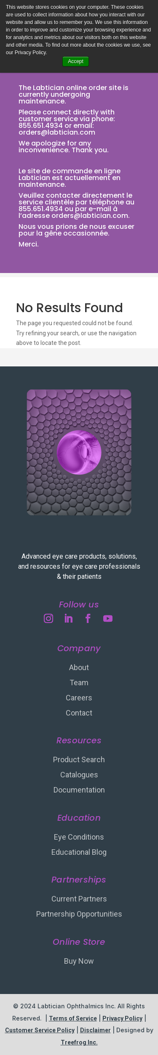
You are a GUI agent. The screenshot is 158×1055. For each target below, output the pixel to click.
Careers (79, 697)
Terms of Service (73, 1018)
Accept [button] (75, 61)
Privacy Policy (122, 1018)
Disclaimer (95, 1030)
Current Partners (79, 898)
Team (79, 682)
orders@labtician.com (57, 132)
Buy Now (79, 961)
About (79, 667)
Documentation (79, 789)
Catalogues (79, 774)
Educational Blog (79, 852)
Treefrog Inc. (79, 1042)
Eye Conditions (79, 836)
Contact (79, 712)
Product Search (79, 759)
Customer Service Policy (40, 1030)
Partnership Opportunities (79, 913)
